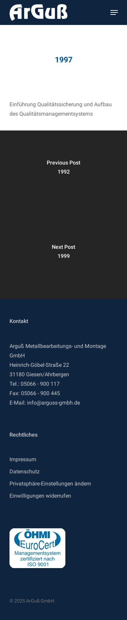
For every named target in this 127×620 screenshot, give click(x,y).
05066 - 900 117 (40, 384)
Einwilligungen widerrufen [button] (40, 496)
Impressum (22, 459)
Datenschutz (24, 471)
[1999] (63, 257)
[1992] (63, 172)
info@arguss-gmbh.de (53, 403)
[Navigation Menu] (114, 12)
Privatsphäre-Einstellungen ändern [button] (50, 483)
